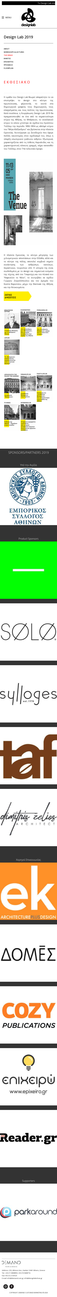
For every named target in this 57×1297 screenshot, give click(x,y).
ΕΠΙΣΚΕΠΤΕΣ (9, 62)
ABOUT (7, 49)
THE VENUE (8, 55)
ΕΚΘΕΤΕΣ (7, 58)
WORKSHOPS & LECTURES (14, 52)
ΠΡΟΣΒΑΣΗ (8, 65)
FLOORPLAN (8, 68)
